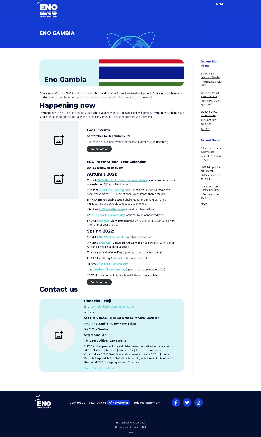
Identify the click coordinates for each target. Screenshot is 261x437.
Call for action (99, 149)
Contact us (77, 402)
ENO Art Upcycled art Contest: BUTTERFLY (211, 169)
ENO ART (103, 220)
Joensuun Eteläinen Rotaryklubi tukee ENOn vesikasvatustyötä (211, 188)
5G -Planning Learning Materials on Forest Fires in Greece (211, 75)
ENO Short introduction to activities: (122, 180)
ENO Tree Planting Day (114, 190)
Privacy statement (147, 402)
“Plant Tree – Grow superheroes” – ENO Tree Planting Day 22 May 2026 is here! (211, 150)
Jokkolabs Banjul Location (99, 368)
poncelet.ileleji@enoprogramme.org (113, 306)
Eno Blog (205, 129)
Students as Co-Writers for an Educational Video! (210, 113)
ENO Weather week (112, 209)
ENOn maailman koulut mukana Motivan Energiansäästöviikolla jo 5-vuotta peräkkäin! (211, 94)
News (204, 204)
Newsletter (118, 402)
